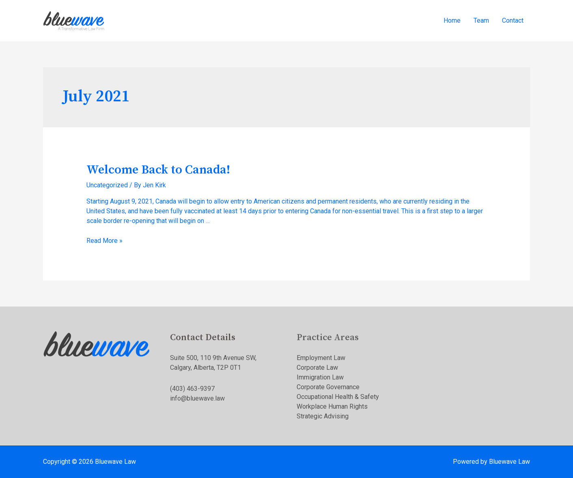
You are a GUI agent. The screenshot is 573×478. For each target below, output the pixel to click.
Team (481, 20)
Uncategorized (107, 185)
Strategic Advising (323, 416)
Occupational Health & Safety (338, 397)
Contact (512, 20)
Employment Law (321, 358)
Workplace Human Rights (332, 406)
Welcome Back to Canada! (158, 170)
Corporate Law (317, 367)
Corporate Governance (328, 387)
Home (452, 20)
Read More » (104, 240)
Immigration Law (320, 377)
